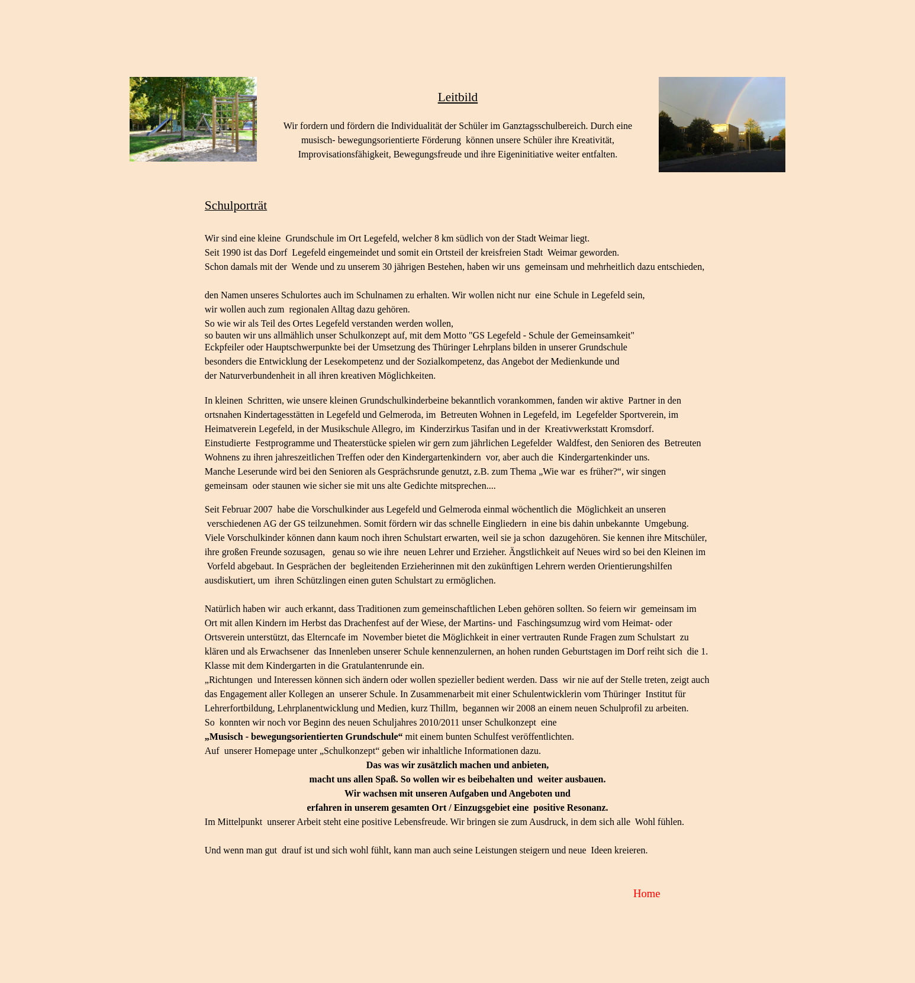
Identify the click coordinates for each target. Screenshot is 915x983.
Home (647, 893)
